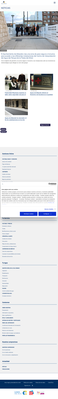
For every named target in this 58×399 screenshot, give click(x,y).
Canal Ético (50, 382)
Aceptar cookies (47, 213)
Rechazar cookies (10, 213)
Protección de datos (40, 382)
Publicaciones (5, 369)
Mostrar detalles (49, 209)
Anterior (3, 129)
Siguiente (3, 131)
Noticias (4, 366)
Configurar (29, 213)
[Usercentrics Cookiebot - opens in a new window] (49, 184)
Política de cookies (28, 382)
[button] (45, 125)
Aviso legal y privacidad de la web (13, 382)
